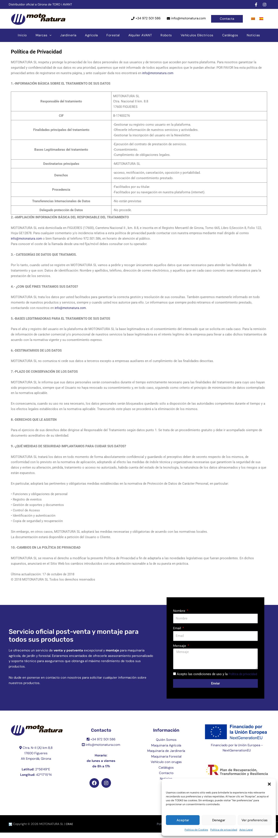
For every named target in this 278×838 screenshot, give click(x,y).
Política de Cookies (196, 829)
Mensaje (180, 646)
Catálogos (166, 773)
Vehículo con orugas (166, 767)
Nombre (179, 611)
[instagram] (265, 5)
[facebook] (257, 5)
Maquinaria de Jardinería (166, 756)
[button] (269, 784)
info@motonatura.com (188, 18)
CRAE (69, 829)
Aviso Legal (246, 829)
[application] (57, 35)
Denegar (218, 820)
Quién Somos (166, 745)
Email (177, 628)
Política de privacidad (223, 829)
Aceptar (183, 820)
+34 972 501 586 (148, 18)
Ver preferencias (255, 820)
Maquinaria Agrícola (166, 750)
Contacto (166, 778)
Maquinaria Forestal (166, 762)
